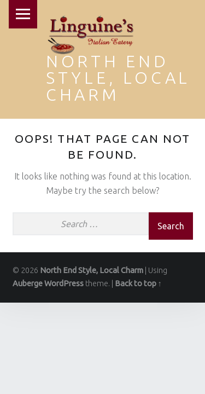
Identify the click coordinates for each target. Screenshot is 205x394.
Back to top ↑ (138, 283)
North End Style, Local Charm (118, 78)
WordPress (64, 283)
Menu (23, 14)
